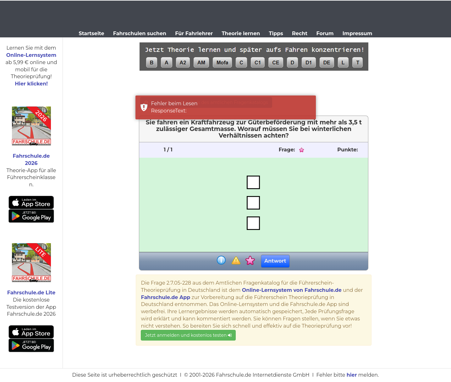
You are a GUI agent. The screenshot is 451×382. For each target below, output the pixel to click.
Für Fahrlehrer (194, 33)
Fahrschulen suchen (139, 33)
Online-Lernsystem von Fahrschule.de (292, 290)
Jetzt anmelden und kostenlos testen (188, 335)
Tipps (276, 33)
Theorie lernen (241, 33)
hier (352, 375)
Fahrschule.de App (165, 297)
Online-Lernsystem (31, 55)
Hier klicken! (31, 84)
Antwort (275, 261)
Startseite (91, 33)
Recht (299, 33)
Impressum (357, 33)
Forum (324, 33)
